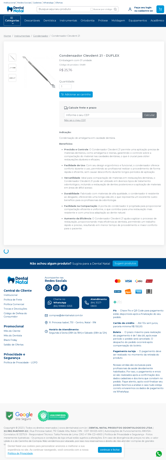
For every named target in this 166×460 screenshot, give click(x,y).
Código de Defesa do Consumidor (15, 315)
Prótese (103, 20)
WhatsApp (48, 3)
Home (7, 35)
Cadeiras (37, 3)
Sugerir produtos (125, 263)
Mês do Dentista (13, 335)
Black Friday (10, 340)
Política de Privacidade (20, 453)
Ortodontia (87, 20)
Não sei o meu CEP (75, 120)
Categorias (12, 20)
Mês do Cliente (12, 331)
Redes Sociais (24, 3)
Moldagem (118, 20)
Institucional (10, 3)
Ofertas (59, 3)
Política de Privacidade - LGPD (20, 362)
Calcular (149, 115)
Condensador (40, 35)
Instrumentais (68, 20)
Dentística (50, 20)
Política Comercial (14, 304)
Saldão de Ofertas (13, 344)
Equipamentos (138, 20)
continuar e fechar (110, 449)
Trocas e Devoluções (15, 308)
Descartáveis (32, 20)
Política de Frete (13, 299)
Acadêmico (157, 20)
